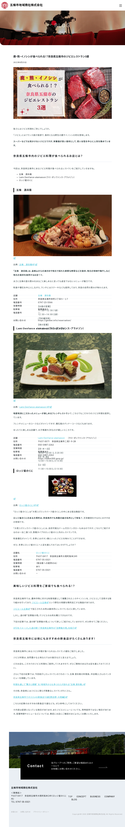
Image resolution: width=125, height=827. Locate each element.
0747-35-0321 (23, 802)
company (109, 796)
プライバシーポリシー (41, 812)
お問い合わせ (25, 812)
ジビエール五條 (39, 602)
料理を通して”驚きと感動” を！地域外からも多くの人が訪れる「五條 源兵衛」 (48, 684)
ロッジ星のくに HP (27, 505)
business (95, 796)
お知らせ (14, 812)
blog (74, 799)
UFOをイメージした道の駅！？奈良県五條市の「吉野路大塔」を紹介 (44, 628)
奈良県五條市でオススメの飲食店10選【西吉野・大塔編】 (39, 697)
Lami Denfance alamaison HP (34, 407)
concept (81, 796)
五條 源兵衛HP (27, 264)
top (70, 796)
